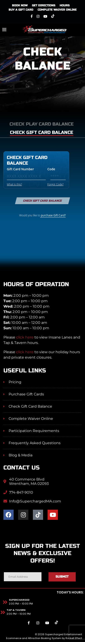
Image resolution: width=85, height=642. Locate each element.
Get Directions (43, 5)
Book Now (20, 5)
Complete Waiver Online (57, 9)
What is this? (14, 184)
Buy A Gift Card (21, 9)
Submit (62, 577)
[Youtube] (45, 16)
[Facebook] (32, 16)
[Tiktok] (53, 16)
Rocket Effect (74, 638)
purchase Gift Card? (53, 215)
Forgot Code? (55, 184)
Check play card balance (42, 124)
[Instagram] (38, 16)
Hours (65, 5)
